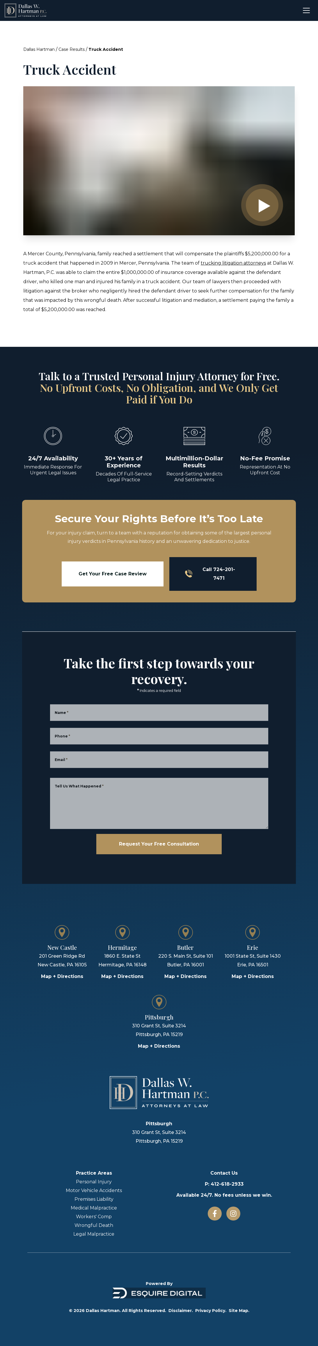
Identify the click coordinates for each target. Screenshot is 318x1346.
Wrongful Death (93, 1225)
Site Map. (239, 1310)
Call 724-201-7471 (210, 574)
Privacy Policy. (210, 1310)
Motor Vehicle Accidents (94, 1190)
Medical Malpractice (94, 1208)
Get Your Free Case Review (113, 574)
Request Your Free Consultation (159, 844)
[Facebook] (215, 1214)
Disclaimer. (180, 1310)
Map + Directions (62, 976)
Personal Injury (94, 1182)
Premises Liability (93, 1199)
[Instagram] (233, 1214)
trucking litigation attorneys (233, 263)
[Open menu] (306, 10)
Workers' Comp (94, 1216)
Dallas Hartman (39, 49)
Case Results (71, 49)
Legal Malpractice (93, 1234)
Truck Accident (105, 49)
